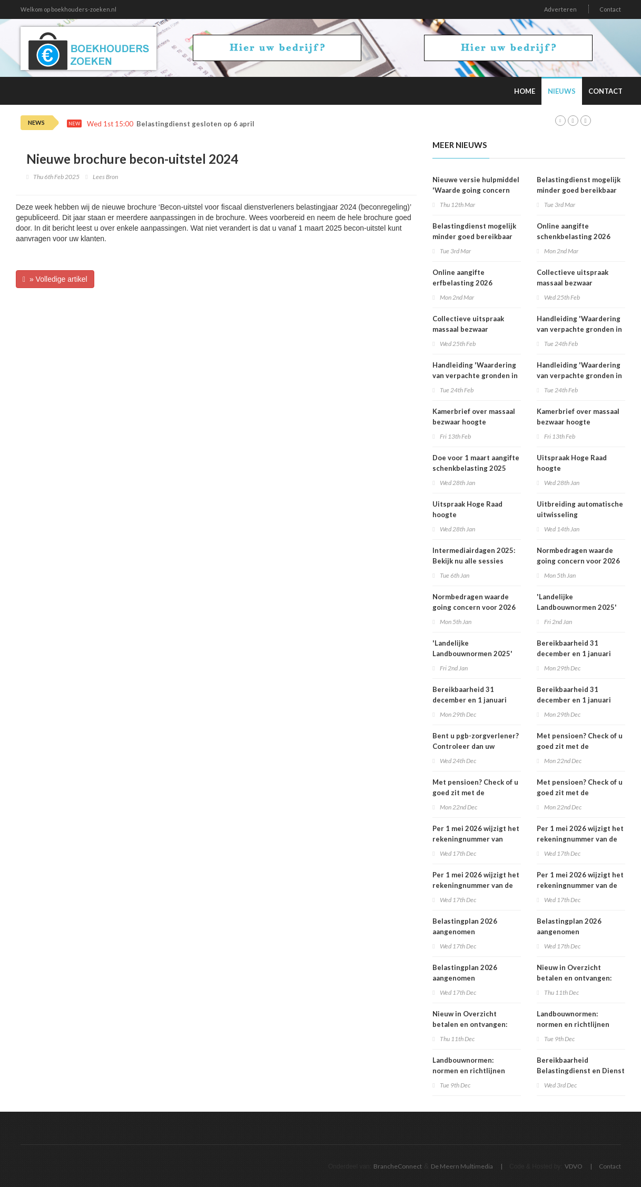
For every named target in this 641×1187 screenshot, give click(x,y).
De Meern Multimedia (462, 1166)
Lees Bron (105, 177)
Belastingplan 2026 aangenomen (464, 926)
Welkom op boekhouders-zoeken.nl (68, 9)
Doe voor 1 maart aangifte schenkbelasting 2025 (475, 462)
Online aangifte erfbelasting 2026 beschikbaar (462, 283)
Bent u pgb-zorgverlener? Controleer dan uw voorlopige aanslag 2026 (475, 746)
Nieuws (562, 91)
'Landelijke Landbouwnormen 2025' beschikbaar (472, 653)
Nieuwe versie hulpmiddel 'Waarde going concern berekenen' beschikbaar (475, 190)
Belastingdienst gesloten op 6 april (195, 124)
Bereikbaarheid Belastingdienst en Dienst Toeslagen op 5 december (581, 1070)
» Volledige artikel (55, 279)
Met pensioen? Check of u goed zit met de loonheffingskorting (475, 792)
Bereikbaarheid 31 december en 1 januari (469, 694)
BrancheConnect (397, 1166)
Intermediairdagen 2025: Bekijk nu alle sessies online (473, 561)
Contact (610, 9)
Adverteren (560, 9)
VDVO (574, 1166)
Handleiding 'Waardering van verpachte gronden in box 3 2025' (475, 375)
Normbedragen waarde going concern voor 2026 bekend (474, 607)
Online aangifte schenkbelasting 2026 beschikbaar (573, 236)
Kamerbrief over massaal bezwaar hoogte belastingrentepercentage (477, 422)
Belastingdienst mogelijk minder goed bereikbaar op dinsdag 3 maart (474, 236)
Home (524, 91)
